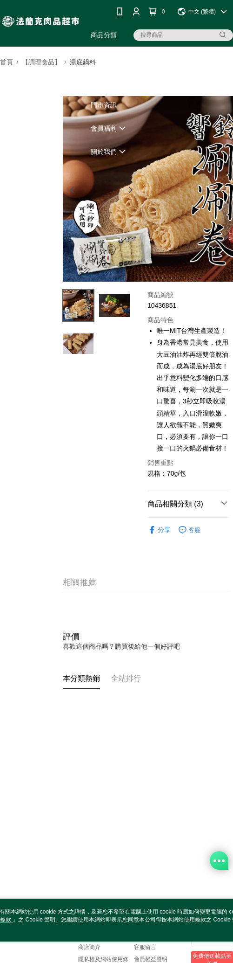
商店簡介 (89, 947)
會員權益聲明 (150, 959)
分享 (159, 530)
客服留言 (145, 947)
